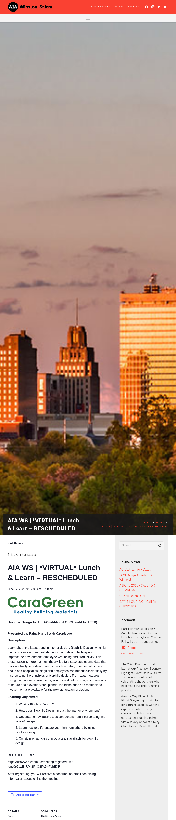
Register (118, 7)
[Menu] (88, 18)
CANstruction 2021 (132, 596)
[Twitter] (165, 7)
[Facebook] (147, 7)
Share (141, 654)
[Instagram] (153, 7)
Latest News (132, 7)
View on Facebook (128, 654)
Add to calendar (25, 794)
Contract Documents (99, 7)
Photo (128, 648)
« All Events (15, 543)
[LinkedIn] (159, 7)
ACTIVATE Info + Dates (135, 569)
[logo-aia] (30, 7)
